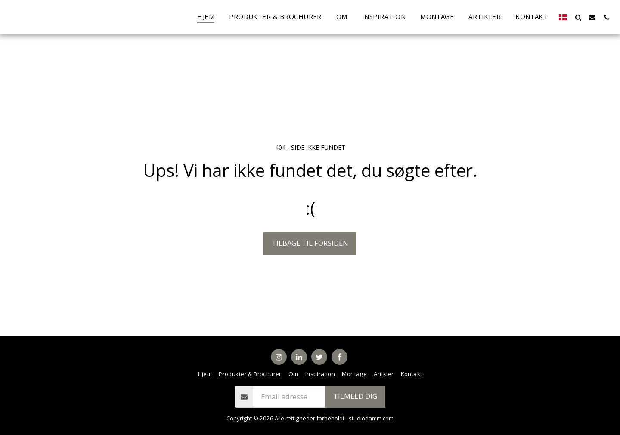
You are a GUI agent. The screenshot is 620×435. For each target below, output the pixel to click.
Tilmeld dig (355, 396)
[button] (578, 17)
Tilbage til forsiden (310, 243)
